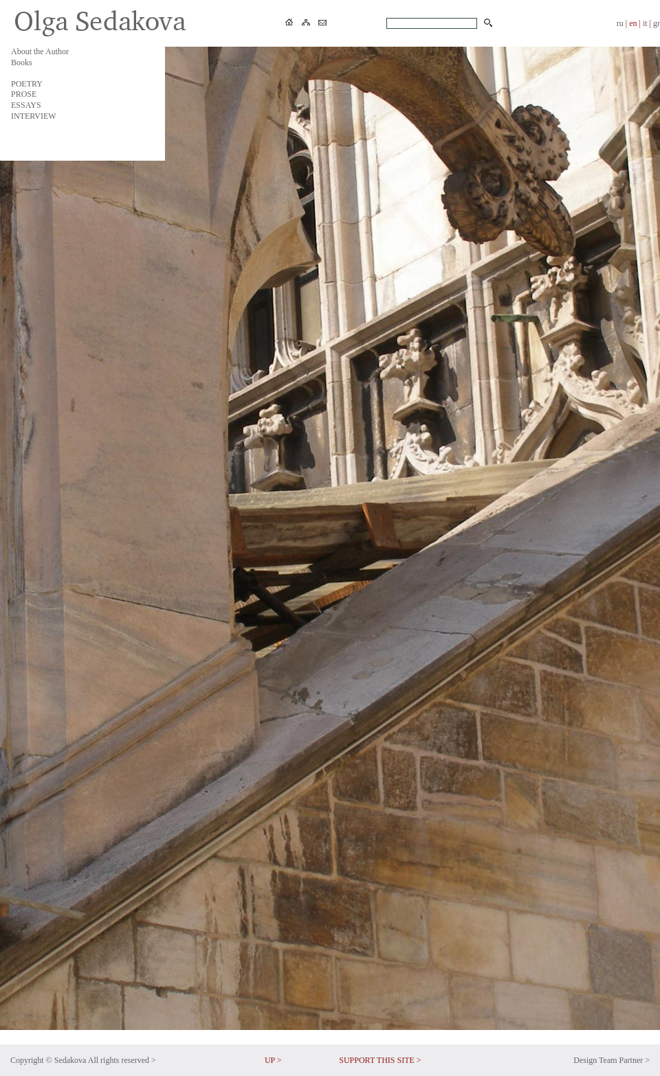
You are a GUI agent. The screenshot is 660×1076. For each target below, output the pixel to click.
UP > (273, 1060)
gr (656, 23)
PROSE (23, 94)
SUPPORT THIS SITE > (380, 1060)
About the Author (40, 51)
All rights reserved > (122, 1060)
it (645, 23)
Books (21, 62)
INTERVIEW (33, 116)
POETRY (27, 84)
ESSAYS (26, 105)
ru (620, 23)
